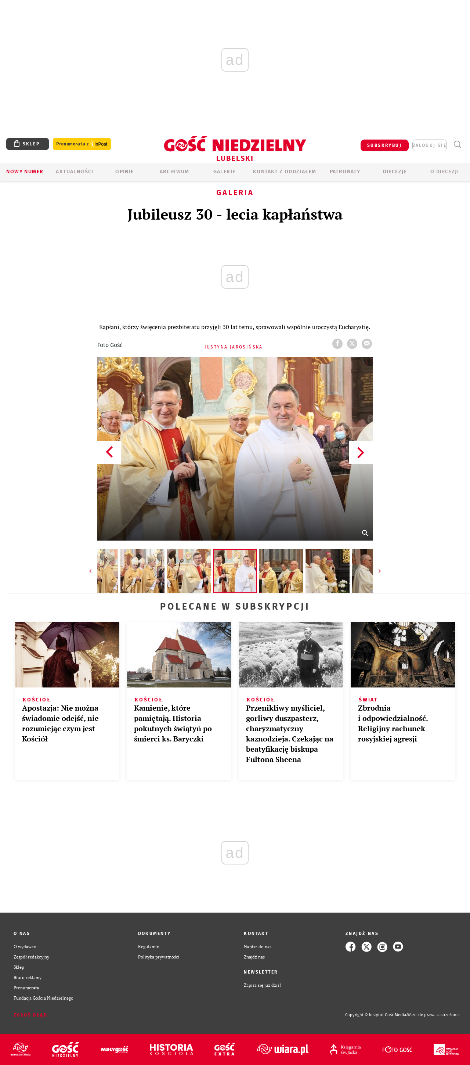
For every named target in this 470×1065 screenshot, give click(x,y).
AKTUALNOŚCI (74, 172)
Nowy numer (24, 172)
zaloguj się (429, 145)
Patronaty (345, 172)
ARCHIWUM (174, 172)
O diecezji (444, 172)
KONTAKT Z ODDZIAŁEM (285, 172)
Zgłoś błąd (30, 1015)
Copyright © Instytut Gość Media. (376, 1014)
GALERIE (224, 172)
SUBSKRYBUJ (384, 145)
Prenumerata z (82, 144)
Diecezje (395, 172)
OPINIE (124, 172)
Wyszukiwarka (457, 144)
